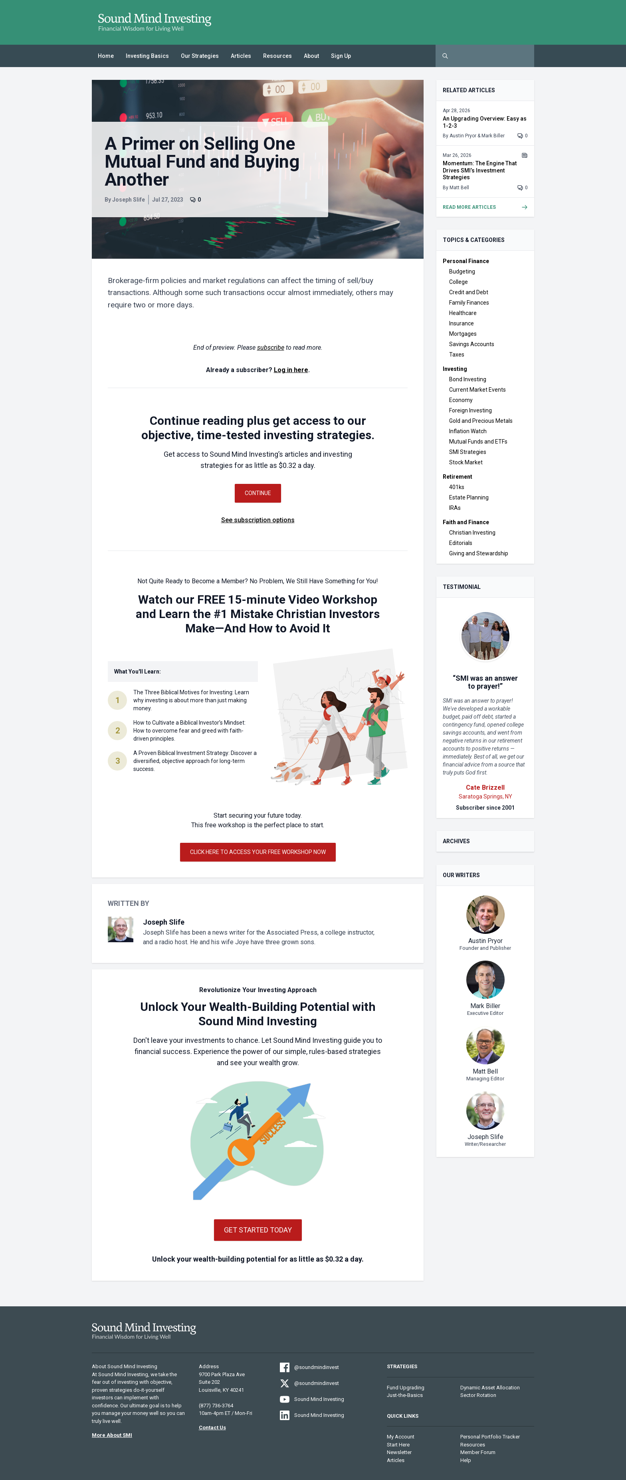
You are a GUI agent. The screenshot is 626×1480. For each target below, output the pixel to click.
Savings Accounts (471, 344)
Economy (461, 400)
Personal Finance (466, 261)
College (458, 282)
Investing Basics (147, 56)
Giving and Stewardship (478, 553)
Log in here (291, 370)
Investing (455, 369)
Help (465, 1460)
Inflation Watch (468, 431)
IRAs (455, 508)
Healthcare (463, 313)
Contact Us (212, 1427)
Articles (241, 56)
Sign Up (341, 56)
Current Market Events (477, 389)
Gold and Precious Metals (481, 421)
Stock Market (466, 462)
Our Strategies (200, 56)
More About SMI (112, 1435)
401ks (456, 487)
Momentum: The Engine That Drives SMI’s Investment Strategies (480, 170)
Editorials (460, 543)
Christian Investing (472, 532)
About (311, 56)
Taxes (456, 354)
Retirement (457, 477)
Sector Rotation (478, 1395)
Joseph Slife (128, 199)
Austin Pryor (463, 136)
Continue (258, 493)
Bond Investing (467, 379)
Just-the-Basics (405, 1395)
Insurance (461, 323)
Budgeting (462, 271)
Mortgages (463, 334)
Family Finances (469, 302)
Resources (277, 56)
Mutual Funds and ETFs (478, 441)
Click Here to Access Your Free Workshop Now (258, 852)
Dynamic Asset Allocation (490, 1388)
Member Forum (477, 1452)
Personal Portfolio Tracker (490, 1437)
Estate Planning (469, 497)
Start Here (398, 1445)
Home (106, 56)
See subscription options (258, 520)
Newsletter (399, 1452)
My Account (400, 1437)
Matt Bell (459, 187)
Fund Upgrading (405, 1388)
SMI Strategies (467, 452)
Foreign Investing (470, 410)
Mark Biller (493, 136)
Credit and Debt (468, 292)
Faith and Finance (466, 522)
